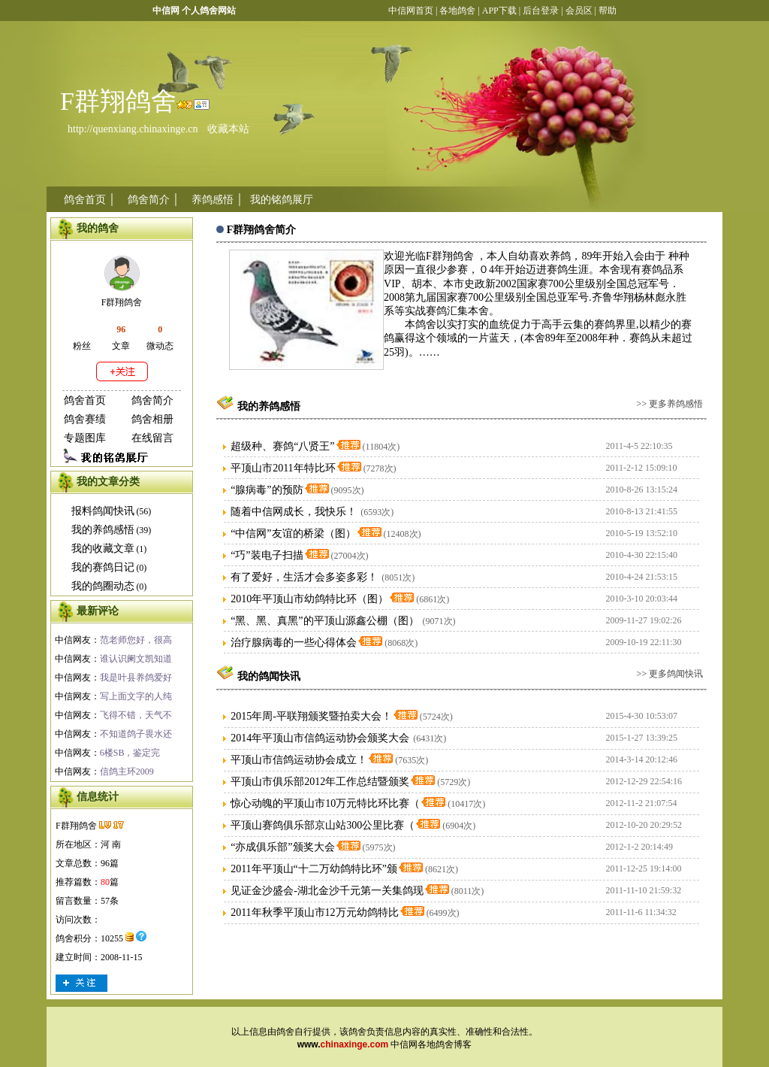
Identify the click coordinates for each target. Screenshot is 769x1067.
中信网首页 (410, 10)
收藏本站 (228, 129)
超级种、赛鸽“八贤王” (282, 446)
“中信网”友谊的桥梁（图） (293, 533)
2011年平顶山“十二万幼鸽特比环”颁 (314, 869)
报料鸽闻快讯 (102, 511)
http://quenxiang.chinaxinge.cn (133, 129)
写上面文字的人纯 (136, 696)
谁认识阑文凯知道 (136, 658)
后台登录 (541, 10)
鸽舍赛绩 (85, 419)
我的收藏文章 (102, 548)
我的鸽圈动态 (102, 586)
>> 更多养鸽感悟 (670, 404)
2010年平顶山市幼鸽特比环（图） (309, 599)
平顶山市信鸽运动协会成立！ (299, 759)
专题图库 (85, 438)
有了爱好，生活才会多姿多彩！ (304, 577)
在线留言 (152, 438)
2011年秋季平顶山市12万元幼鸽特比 (314, 912)
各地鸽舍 (457, 10)
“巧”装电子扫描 (267, 555)
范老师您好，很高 (136, 640)
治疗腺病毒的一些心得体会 (294, 642)
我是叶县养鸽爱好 (136, 677)
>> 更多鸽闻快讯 (670, 673)
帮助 (608, 10)
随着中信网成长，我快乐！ (294, 511)
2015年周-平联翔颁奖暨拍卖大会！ (311, 716)
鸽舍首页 (85, 199)
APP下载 (498, 10)
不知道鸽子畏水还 (136, 734)
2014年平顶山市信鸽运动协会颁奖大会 (320, 738)
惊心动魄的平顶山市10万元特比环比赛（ (325, 803)
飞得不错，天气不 (136, 715)
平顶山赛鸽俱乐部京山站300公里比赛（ (323, 825)
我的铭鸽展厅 (281, 199)
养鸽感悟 (212, 199)
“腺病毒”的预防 (267, 490)
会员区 (579, 10)
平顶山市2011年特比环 (283, 468)
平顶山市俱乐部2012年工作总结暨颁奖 (320, 781)
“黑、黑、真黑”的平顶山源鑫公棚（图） (324, 620)
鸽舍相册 (152, 419)
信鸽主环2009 (127, 771)
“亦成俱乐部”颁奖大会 (282, 847)
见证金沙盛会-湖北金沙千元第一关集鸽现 (327, 890)
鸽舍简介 (149, 199)
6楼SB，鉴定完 (130, 752)
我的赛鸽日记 (102, 567)
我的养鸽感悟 (102, 529)
